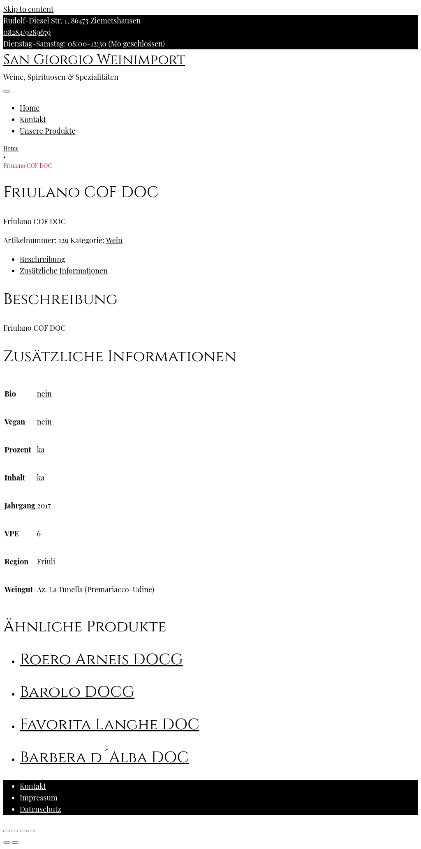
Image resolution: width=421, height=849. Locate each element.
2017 (44, 505)
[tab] (219, 259)
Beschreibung (42, 259)
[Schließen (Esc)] (6, 831)
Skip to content (28, 9)
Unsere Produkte (48, 131)
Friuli (46, 561)
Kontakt (33, 119)
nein (44, 394)
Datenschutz (40, 809)
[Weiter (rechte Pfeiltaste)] (15, 842)
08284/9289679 (27, 32)
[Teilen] (15, 831)
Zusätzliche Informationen (64, 271)
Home (29, 108)
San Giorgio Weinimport (94, 60)
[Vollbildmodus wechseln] (23, 831)
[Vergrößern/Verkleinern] (31, 831)
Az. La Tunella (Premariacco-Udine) (95, 589)
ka (41, 450)
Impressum (39, 798)
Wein (114, 240)
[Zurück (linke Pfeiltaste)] (6, 842)
